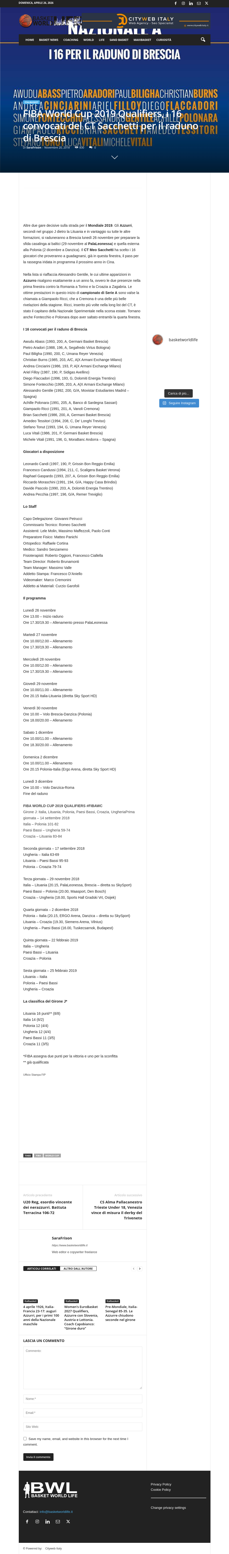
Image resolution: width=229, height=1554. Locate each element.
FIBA (38, 1155)
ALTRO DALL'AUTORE (78, 1268)
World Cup (52, 1155)
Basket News (48, 40)
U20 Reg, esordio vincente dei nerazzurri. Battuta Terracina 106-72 (47, 1207)
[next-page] (139, 1268)
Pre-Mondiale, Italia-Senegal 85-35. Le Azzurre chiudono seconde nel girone (121, 1313)
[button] (202, 39)
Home (30, 40)
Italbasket (31, 102)
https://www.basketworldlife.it (70, 1245)
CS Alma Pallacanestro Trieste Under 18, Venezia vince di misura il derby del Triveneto (116, 1209)
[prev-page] (133, 1268)
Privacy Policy (161, 1484)
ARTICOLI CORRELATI (41, 1268)
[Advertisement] (82, 207)
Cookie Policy (161, 1490)
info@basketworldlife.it (56, 1512)
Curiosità (163, 40)
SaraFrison (33, 147)
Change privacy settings (168, 1508)
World (88, 40)
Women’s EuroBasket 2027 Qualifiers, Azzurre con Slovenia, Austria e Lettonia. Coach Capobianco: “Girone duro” (81, 1317)
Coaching (70, 40)
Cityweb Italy (53, 1548)
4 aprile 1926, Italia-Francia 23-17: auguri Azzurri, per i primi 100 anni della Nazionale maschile (41, 1315)
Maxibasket (142, 40)
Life (101, 40)
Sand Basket (119, 40)
